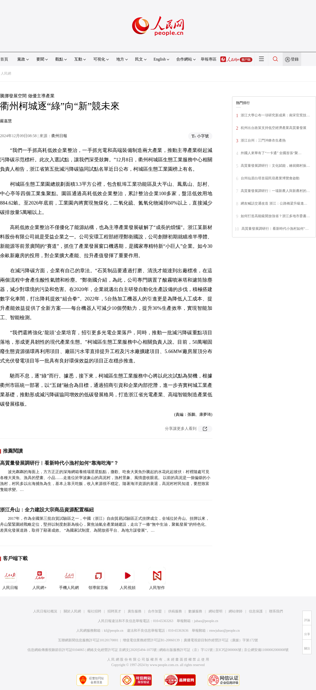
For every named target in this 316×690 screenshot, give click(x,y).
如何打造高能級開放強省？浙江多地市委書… (275, 216)
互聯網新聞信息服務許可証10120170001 (88, 640)
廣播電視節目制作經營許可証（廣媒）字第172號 (221, 640)
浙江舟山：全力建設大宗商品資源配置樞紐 (47, 509)
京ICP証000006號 (228, 650)
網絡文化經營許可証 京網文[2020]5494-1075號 (122, 650)
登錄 (295, 59)
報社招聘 (94, 611)
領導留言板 (98, 578)
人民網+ (39, 578)
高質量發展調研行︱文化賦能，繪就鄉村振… (275, 165)
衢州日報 (59, 136)
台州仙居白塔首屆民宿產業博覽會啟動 (270, 178)
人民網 (6, 73)
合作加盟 (155, 611)
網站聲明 (215, 611)
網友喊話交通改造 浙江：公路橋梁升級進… (274, 203)
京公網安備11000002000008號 (266, 650)
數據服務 (195, 611)
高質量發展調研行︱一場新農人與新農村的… (275, 191)
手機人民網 (69, 578)
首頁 (4, 59)
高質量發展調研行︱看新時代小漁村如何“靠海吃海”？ (59, 463)
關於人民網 (72, 611)
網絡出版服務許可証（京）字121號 (186, 650)
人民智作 (157, 578)
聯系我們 (276, 611)
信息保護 (256, 611)
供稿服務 (175, 611)
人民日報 (10, 578)
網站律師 (235, 611)
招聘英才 (114, 611)
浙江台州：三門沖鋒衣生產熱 (263, 140)
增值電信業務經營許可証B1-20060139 (151, 640)
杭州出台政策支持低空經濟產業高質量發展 (273, 128)
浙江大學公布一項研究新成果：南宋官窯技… (275, 115)
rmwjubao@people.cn (224, 630)
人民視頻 (127, 578)
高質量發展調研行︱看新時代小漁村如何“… (275, 228)
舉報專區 (209, 59)
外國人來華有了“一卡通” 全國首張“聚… (271, 153)
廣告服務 (134, 611)
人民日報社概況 (45, 611)
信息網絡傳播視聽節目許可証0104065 (55, 650)
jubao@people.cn (206, 621)
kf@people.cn (113, 630)
